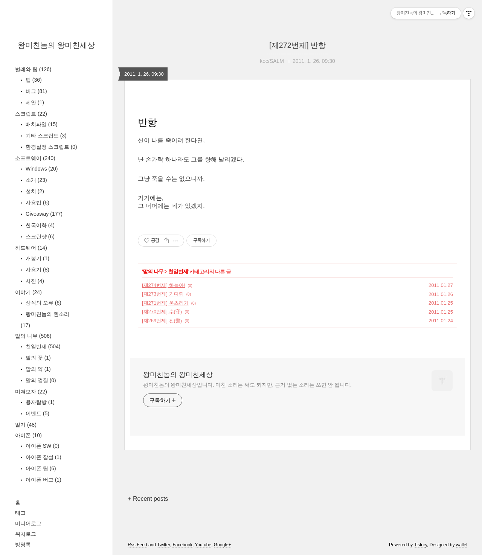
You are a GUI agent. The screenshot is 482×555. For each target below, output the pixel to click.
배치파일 (41, 124)
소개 (35, 180)
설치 (34, 191)
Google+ (222, 544)
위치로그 (25, 534)
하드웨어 (31, 248)
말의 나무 (33, 336)
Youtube (203, 544)
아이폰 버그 (42, 480)
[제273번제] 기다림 (163, 294)
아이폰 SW (41, 446)
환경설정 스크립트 (50, 147)
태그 (20, 513)
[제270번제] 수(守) (162, 311)
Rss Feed (137, 544)
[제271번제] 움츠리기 (165, 303)
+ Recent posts (148, 499)
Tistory (420, 544)
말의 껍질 (40, 380)
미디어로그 (28, 523)
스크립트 (31, 114)
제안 (34, 102)
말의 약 (37, 369)
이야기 (28, 292)
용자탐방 (39, 402)
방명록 (23, 544)
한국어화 (39, 225)
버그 (35, 91)
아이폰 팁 (40, 468)
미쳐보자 (31, 392)
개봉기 (36, 258)
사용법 (36, 203)
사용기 (36, 270)
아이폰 (28, 435)
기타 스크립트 (45, 136)
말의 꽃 (37, 358)
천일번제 (42, 346)
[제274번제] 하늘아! (163, 285)
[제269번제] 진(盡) (162, 320)
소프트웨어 (35, 158)
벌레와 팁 (33, 69)
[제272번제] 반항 (297, 45)
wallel (461, 544)
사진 (34, 281)
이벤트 (36, 413)
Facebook (182, 544)
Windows (41, 169)
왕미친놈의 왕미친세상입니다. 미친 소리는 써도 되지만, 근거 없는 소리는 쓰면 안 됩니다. (247, 385)
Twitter (163, 544)
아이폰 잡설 (42, 457)
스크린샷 (39, 236)
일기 (26, 425)
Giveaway (43, 214)
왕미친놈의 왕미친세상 (56, 45)
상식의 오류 (42, 303)
